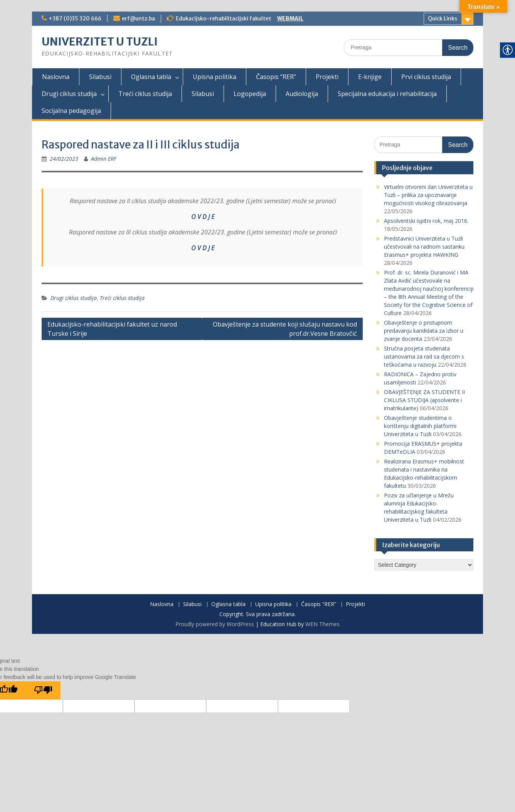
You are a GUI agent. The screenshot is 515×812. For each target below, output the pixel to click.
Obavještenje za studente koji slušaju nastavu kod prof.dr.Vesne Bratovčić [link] (285, 329)
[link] (64, 158)
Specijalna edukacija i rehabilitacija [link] (387, 93)
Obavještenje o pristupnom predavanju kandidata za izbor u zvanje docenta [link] (423, 330)
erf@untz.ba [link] (138, 18)
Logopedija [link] (250, 93)
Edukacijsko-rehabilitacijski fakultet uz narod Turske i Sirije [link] (112, 329)
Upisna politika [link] (214, 76)
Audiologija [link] (302, 93)
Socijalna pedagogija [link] (71, 110)
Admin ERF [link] (103, 158)
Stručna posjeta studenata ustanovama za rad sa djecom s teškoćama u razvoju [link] (424, 356)
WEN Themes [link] (322, 624)
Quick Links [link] (442, 18)
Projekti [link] (327, 76)
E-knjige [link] (370, 76)
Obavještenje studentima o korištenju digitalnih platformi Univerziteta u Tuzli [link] (420, 426)
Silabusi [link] (100, 76)
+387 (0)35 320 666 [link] (75, 18)
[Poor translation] (43, 690)
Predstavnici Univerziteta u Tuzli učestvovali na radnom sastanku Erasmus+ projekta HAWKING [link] (424, 246)
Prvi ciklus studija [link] (426, 76)
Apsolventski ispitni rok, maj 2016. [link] (426, 220)
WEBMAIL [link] (290, 18)
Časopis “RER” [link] (276, 76)
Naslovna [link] (55, 76)
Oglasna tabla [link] (151, 76)
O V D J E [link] (202, 216)
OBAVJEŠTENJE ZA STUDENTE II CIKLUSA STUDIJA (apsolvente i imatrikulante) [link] (424, 400)
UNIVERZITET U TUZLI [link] (100, 42)
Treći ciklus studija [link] (145, 93)
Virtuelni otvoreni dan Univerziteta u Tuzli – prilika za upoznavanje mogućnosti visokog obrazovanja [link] (428, 195)
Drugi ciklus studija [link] (69, 93)
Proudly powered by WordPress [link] (214, 624)
